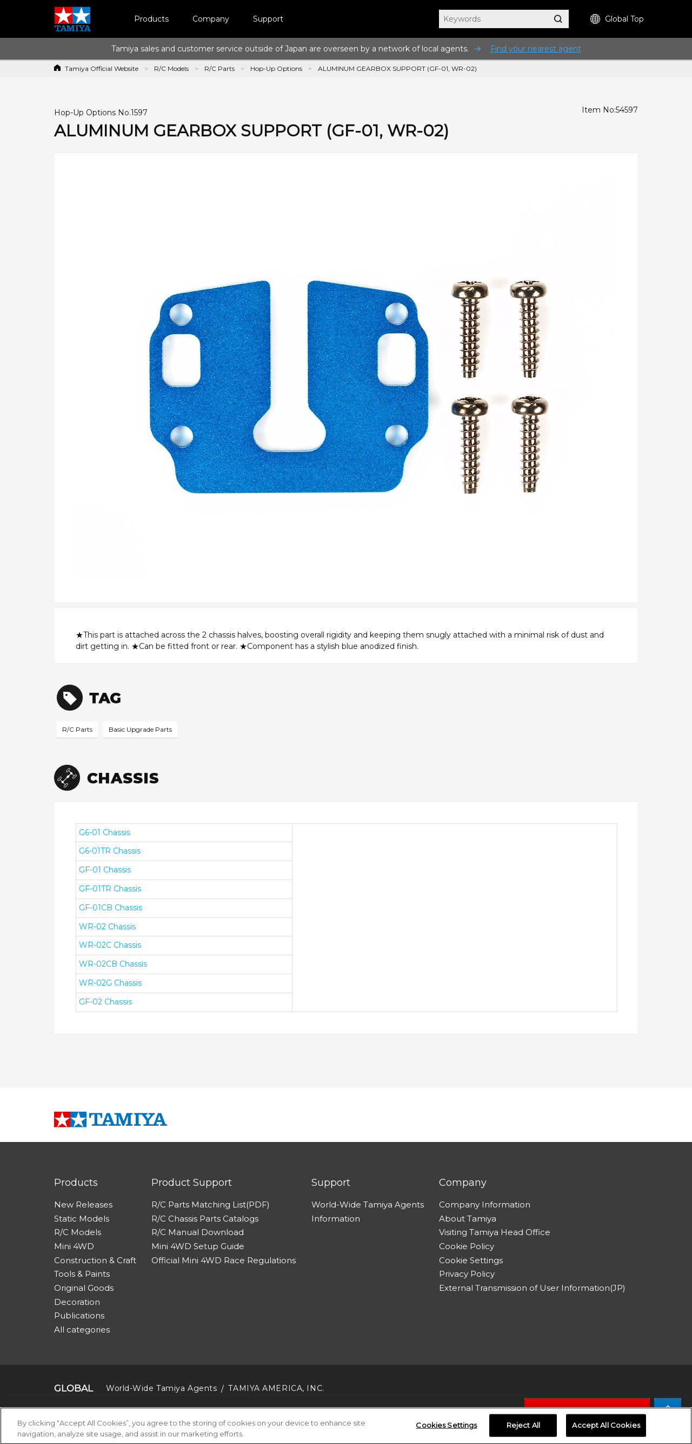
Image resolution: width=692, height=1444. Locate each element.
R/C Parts (219, 68)
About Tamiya (467, 1218)
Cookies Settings (446, 1427)
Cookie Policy (466, 1246)
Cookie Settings (471, 1260)
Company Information (484, 1204)
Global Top (617, 19)
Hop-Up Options (276, 68)
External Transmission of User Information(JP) (532, 1288)
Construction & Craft (95, 1260)
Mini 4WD (74, 1246)
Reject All (523, 1427)
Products (151, 19)
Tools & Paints (82, 1274)
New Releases (83, 1204)
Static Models (81, 1218)
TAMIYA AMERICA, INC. (276, 1388)
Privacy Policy (467, 1274)
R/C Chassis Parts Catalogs (204, 1218)
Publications (79, 1315)
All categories (82, 1329)
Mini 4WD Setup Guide (197, 1246)
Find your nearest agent (535, 49)
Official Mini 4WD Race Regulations (223, 1260)
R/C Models (171, 68)
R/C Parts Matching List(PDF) (210, 1204)
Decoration (77, 1302)
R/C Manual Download (197, 1232)
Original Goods (84, 1288)
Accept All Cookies (606, 1427)
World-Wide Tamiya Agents (367, 1204)
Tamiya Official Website (101, 68)
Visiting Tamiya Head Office (494, 1232)
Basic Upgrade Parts (140, 729)
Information (335, 1218)
